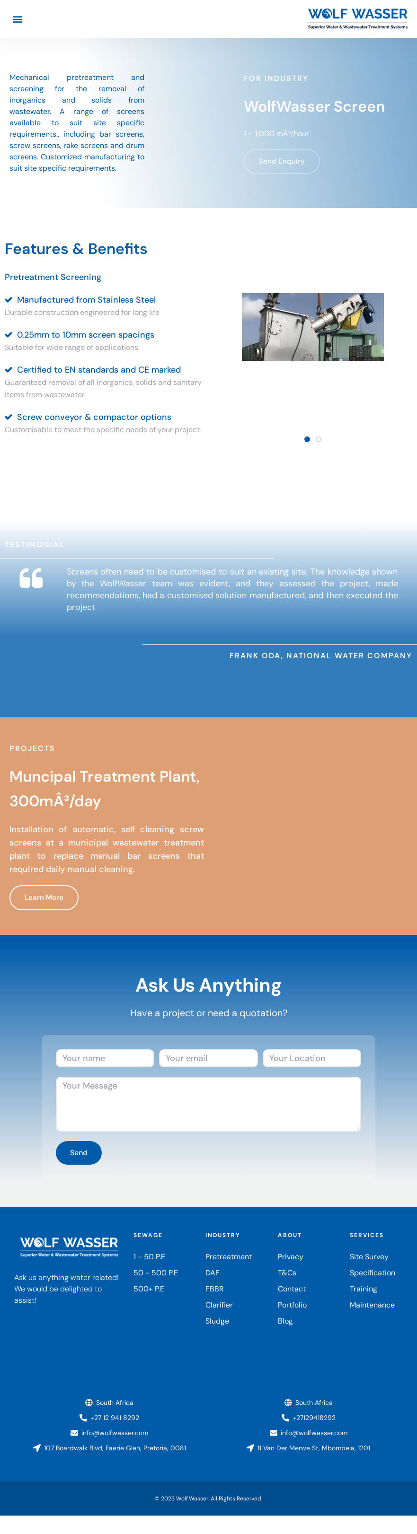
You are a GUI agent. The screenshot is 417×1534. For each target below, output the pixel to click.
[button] (17, 19)
